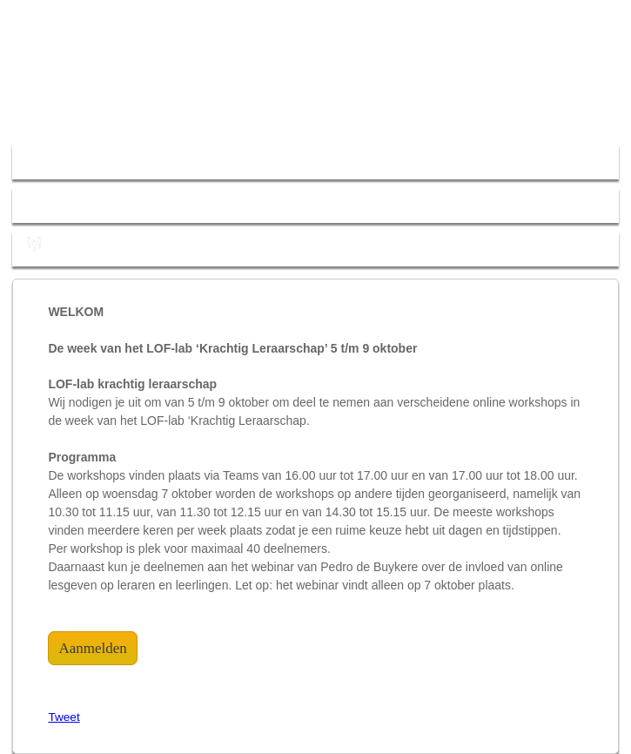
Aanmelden (92, 648)
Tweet (63, 717)
